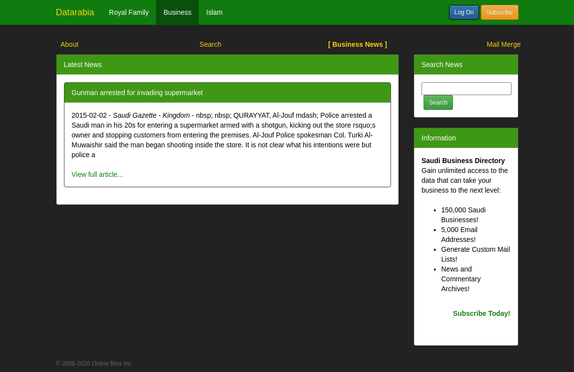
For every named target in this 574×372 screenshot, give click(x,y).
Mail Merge (504, 44)
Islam (214, 12)
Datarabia (75, 12)
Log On (464, 12)
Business (177, 12)
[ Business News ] (357, 44)
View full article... (97, 174)
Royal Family (129, 12)
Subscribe (499, 12)
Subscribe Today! (481, 313)
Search (210, 44)
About (69, 44)
